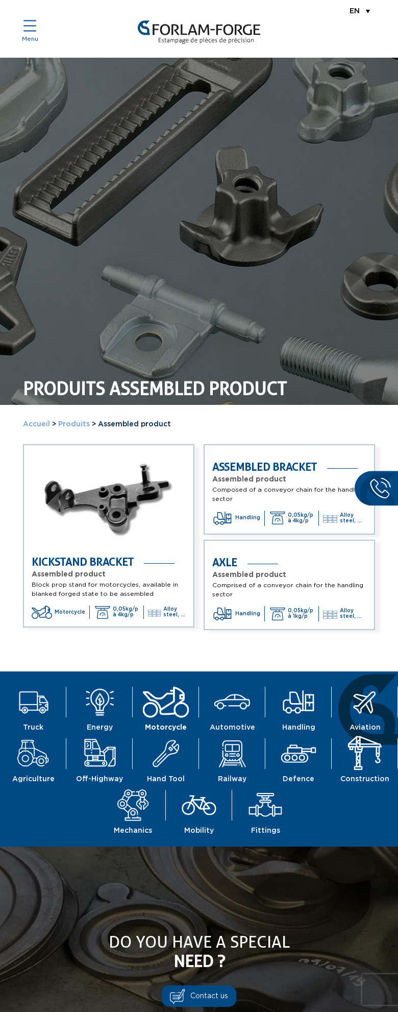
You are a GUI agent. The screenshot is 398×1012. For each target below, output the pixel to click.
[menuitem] (359, 10)
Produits (74, 424)
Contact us (209, 996)
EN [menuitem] (355, 11)
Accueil (36, 424)
